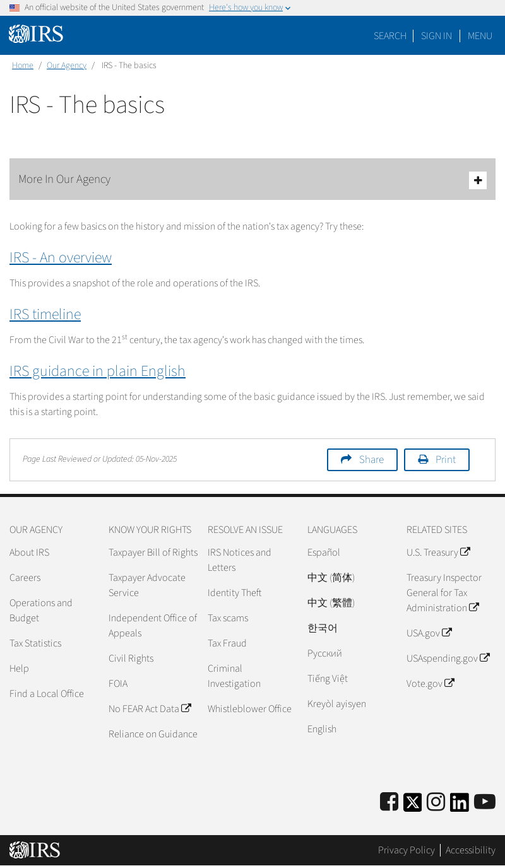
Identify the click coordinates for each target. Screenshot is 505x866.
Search (390, 36)
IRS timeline (45, 314)
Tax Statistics (35, 643)
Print (446, 459)
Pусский (324, 653)
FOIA (118, 684)
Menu (480, 36)
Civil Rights (131, 658)
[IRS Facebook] (389, 802)
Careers (24, 578)
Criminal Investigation (234, 676)
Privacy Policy (406, 850)
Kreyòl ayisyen (336, 704)
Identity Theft (234, 593)
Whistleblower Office (250, 709)
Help (19, 669)
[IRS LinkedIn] (459, 806)
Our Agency (66, 65)
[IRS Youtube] (485, 802)
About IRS (29, 552)
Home (22, 65)
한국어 (322, 628)
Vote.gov (430, 684)
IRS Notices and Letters (239, 560)
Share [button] (371, 459)
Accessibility (471, 850)
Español (323, 552)
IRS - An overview (60, 258)
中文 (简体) (331, 578)
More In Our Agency (252, 180)
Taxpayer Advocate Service (147, 585)
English (321, 729)
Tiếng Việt (327, 679)
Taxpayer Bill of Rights (153, 552)
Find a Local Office (46, 694)
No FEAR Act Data (150, 709)
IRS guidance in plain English (97, 371)
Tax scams (228, 618)
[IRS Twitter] (412, 806)
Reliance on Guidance (153, 734)
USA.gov (429, 633)
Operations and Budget (41, 610)
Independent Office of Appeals (153, 625)
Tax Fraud (227, 643)
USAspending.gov (448, 658)
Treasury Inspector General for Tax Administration (444, 593)
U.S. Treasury (438, 552)
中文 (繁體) (331, 603)
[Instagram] (436, 802)
